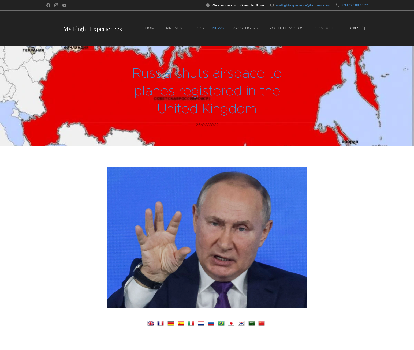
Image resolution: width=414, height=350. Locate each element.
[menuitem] (153, 28)
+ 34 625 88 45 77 (354, 5)
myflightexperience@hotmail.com (303, 5)
